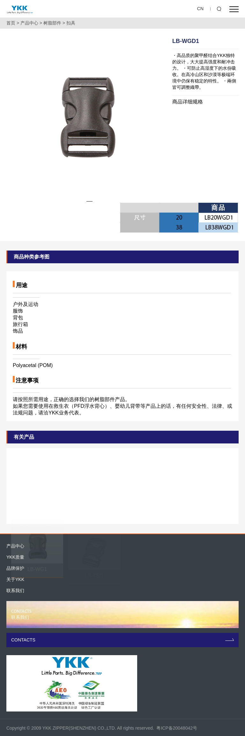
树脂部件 (52, 22)
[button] (89, 201)
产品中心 (29, 22)
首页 (10, 22)
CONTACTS (122, 639)
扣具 (70, 22)
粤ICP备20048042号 (176, 728)
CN (200, 8)
